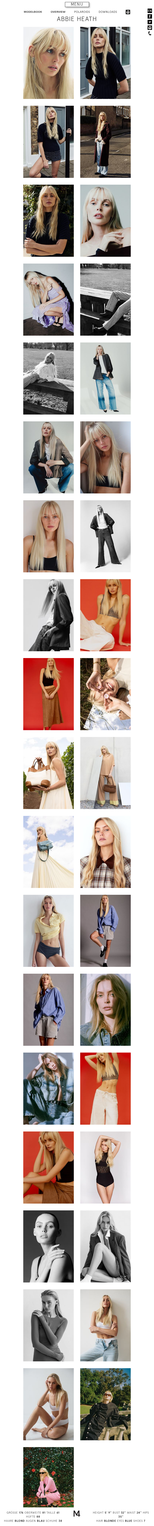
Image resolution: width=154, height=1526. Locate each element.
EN (150, 10)
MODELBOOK (33, 12)
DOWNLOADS (108, 12)
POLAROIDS (82, 12)
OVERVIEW (58, 12)
